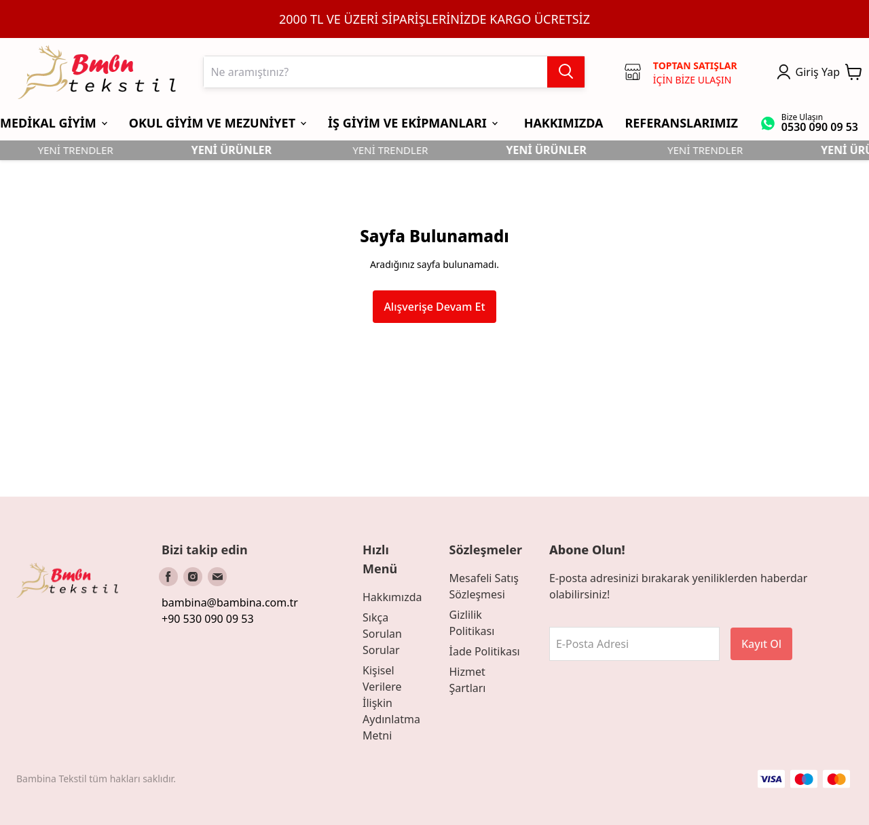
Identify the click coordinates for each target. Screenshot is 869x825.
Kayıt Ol (761, 643)
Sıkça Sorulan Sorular (382, 633)
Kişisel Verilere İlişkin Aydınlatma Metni (391, 703)
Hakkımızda (392, 597)
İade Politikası (484, 651)
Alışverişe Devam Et (434, 306)
